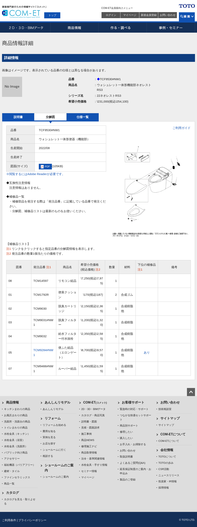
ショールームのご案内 (56, 476)
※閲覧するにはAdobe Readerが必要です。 (35, 174)
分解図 (50, 117)
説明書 (18, 117)
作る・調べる (122, 28)
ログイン (111, 15)
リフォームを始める (54, 424)
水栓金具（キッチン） (17, 433)
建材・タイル (12, 471)
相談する (48, 455)
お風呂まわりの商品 (16, 415)
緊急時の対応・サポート (134, 409)
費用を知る (49, 431)
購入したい (126, 438)
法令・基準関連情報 (93, 458)
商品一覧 (9, 483)
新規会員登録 (149, 15)
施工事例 (86, 433)
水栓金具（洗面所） (16, 446)
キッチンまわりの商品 (17, 409)
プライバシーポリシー (32, 520)
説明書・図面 (89, 421)
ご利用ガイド (181, 128)
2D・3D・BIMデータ (26, 28)
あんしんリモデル (57, 402)
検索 (187, 16)
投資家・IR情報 (167, 481)
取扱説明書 (126, 456)
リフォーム (53, 418)
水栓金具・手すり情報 (94, 464)
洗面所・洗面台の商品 (17, 421)
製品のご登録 (127, 479)
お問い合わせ (167, 15)
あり (147, 352)
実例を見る (49, 437)
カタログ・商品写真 (93, 415)
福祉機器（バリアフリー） (19, 464)
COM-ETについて (173, 434)
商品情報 (74, 28)
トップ (52, 15)
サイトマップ (170, 418)
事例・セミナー (171, 28)
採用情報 (163, 487)
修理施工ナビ (89, 446)
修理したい (126, 431)
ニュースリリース (168, 475)
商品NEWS (87, 440)
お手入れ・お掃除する (133, 444)
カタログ (12, 492)
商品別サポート (129, 425)
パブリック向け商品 (16, 452)
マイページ (129, 15)
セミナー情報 (89, 471)
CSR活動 (163, 469)
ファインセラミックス (17, 477)
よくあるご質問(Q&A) (132, 462)
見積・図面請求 (90, 427)
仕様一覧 (83, 117)
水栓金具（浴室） (14, 440)
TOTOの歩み (165, 462)
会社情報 (166, 450)
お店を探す (49, 443)
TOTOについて (167, 456)
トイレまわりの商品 (16, 427)
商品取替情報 (89, 452)
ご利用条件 (9, 520)
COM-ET (95, 402)
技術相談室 (164, 409)
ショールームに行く (54, 449)
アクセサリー (12, 458)
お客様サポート (133, 402)
